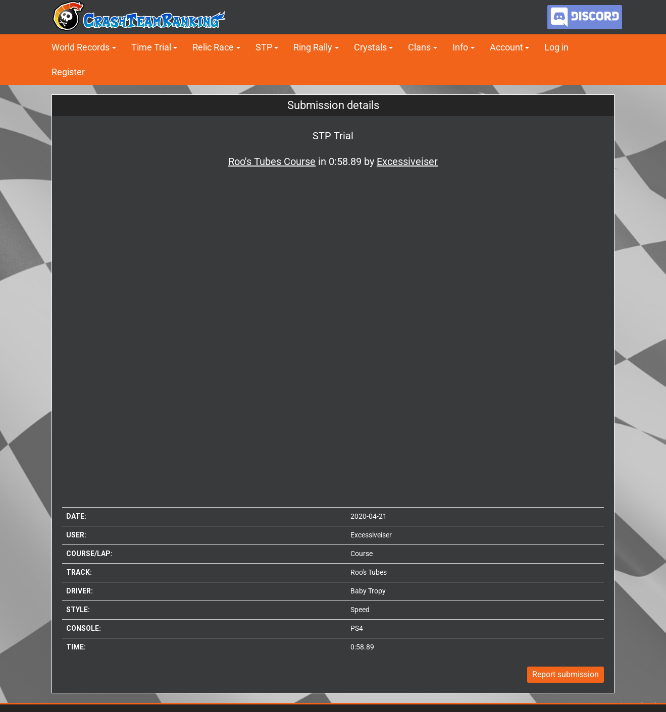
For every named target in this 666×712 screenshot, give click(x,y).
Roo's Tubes (368, 572)
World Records (81, 47)
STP (263, 47)
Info (460, 47)
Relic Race (213, 47)
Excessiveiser (371, 535)
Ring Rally (312, 47)
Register (68, 72)
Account (506, 47)
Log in (556, 47)
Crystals (370, 47)
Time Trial (151, 47)
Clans (419, 47)
